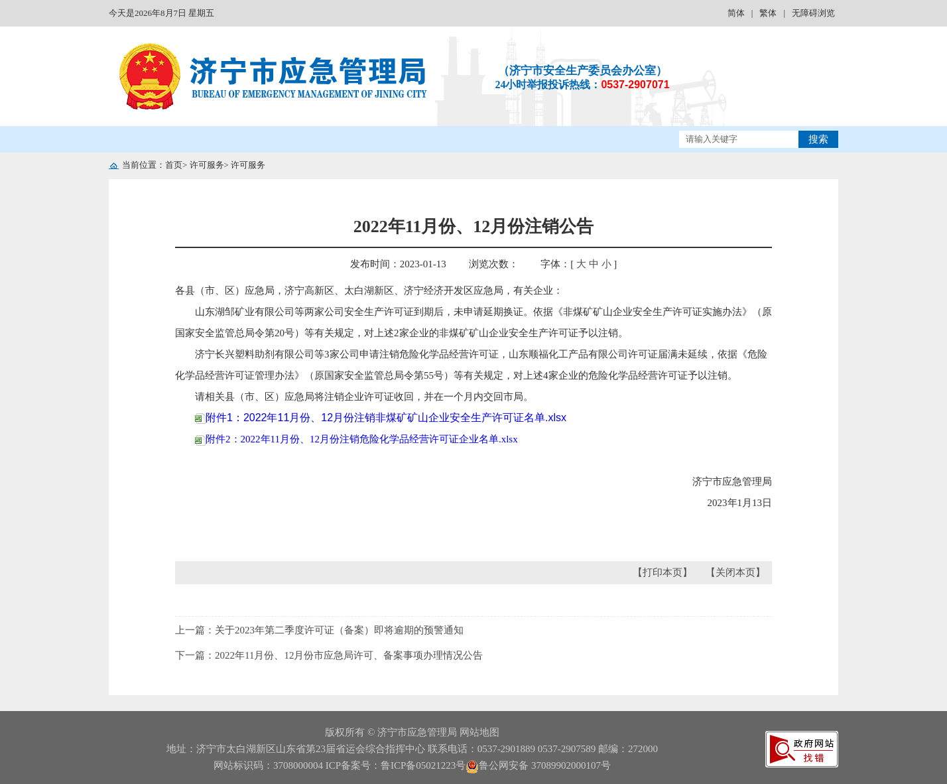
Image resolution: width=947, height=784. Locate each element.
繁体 (768, 13)
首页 (173, 165)
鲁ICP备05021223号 (423, 765)
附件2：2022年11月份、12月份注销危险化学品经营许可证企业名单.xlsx (356, 439)
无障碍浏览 (813, 13)
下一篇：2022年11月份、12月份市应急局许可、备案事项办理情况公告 (329, 655)
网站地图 (479, 732)
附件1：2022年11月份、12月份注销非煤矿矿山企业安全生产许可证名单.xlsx (380, 417)
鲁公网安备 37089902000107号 (538, 765)
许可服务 (207, 165)
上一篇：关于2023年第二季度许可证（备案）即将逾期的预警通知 (319, 630)
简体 (736, 13)
